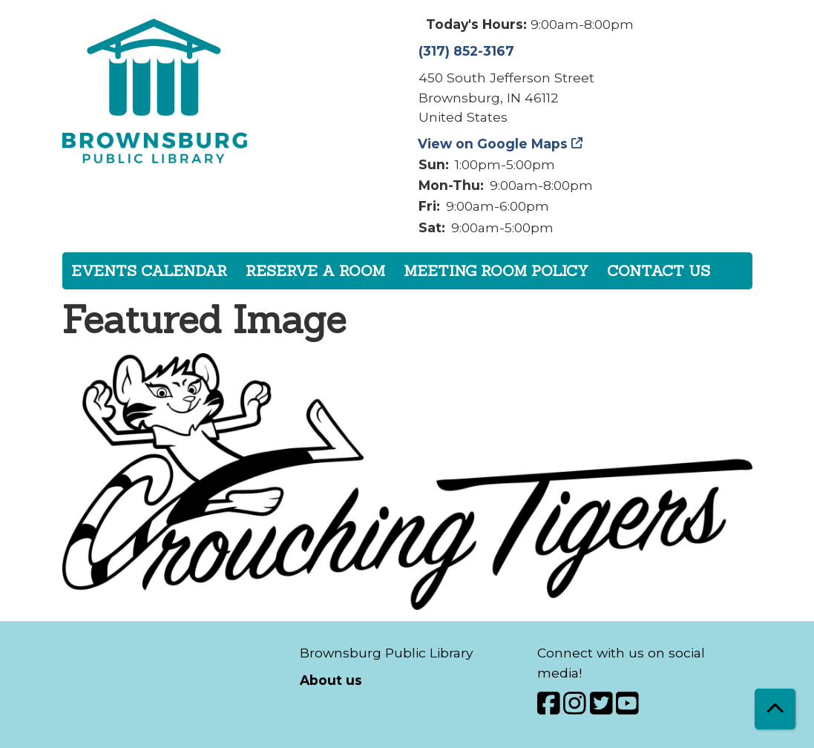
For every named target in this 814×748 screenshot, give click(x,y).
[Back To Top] (775, 709)
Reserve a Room (315, 270)
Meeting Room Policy (496, 270)
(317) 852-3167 (466, 51)
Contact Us (658, 270)
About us (331, 680)
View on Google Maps (493, 143)
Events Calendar (149, 270)
